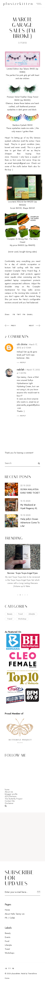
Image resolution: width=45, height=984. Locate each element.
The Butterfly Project (13, 798)
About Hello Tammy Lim (15, 914)
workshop (22, 619)
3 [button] (22, 595)
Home (7, 909)
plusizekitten (18, 4)
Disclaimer (9, 803)
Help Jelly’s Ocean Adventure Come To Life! (30, 522)
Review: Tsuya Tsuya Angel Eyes (22, 573)
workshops (9, 953)
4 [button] (25, 595)
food (20, 614)
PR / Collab (10, 917)
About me (9, 791)
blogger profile (11, 794)
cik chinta (22, 344)
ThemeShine (32, 973)
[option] (22, 566)
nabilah (20, 369)
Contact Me (10, 801)
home (7, 789)
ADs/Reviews (11, 796)
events (7, 937)
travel (9, 619)
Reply (23, 362)
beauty (9, 614)
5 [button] (27, 595)
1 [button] (18, 595)
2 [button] (20, 595)
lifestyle (32, 614)
